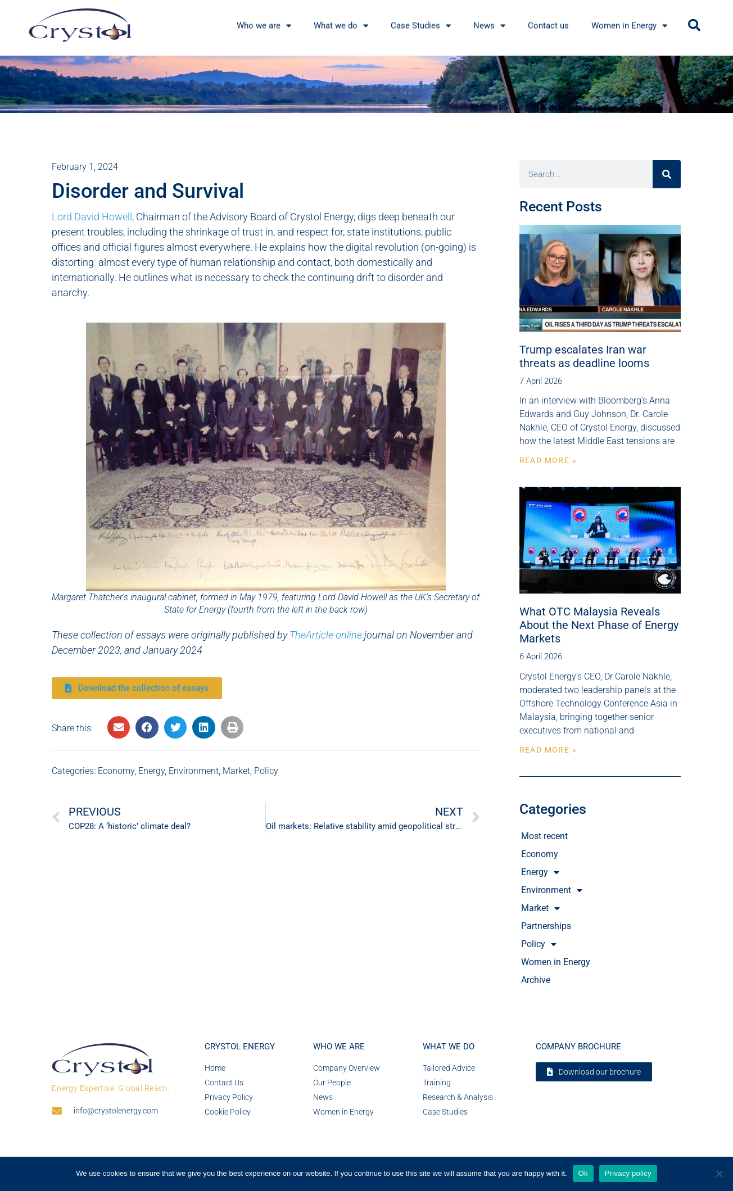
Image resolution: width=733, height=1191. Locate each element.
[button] (694, 25)
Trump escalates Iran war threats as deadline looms (584, 356)
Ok (583, 1173)
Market (236, 771)
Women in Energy (555, 962)
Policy (266, 771)
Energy (151, 771)
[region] (366, 84)
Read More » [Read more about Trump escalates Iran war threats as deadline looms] (548, 460)
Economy (116, 771)
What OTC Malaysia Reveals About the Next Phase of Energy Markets (598, 625)
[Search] (667, 174)
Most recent (544, 836)
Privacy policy (628, 1173)
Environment (194, 771)
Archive (535, 980)
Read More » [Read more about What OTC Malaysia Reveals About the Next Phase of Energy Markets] (548, 749)
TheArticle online (325, 635)
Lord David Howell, (93, 217)
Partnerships (546, 926)
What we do (448, 1046)
